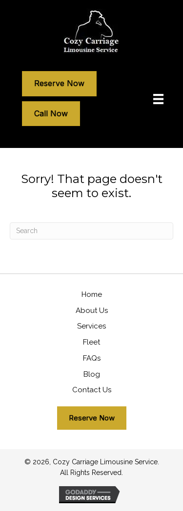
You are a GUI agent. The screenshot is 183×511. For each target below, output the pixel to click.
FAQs (92, 358)
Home (91, 294)
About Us (92, 310)
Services (91, 326)
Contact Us (91, 389)
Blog (91, 374)
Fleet (91, 342)
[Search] (91, 230)
